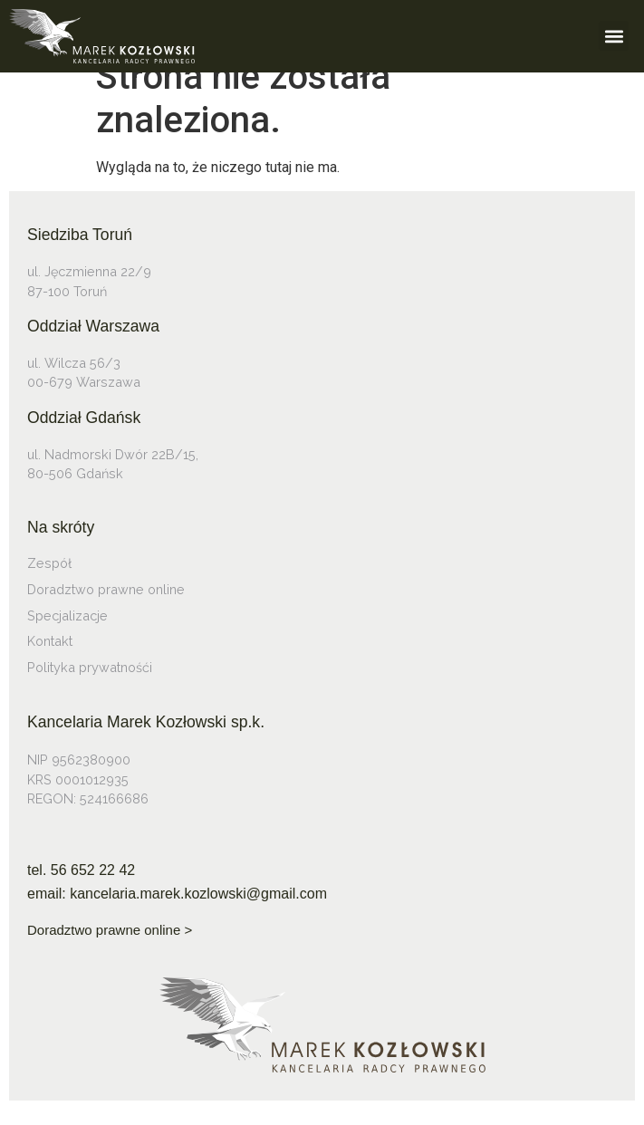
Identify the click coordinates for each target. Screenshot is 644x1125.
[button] (614, 36)
